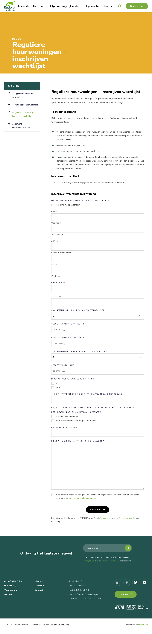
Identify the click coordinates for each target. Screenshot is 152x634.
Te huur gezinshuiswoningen (25, 104)
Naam (54, 211)
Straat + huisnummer (61, 252)
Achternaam (57, 234)
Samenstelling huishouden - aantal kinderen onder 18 (81, 351)
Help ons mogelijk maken (64, 6)
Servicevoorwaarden (127, 518)
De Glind (38, 6)
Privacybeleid (105, 518)
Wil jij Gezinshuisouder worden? (23, 95)
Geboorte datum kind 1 (63, 365)
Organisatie (92, 6)
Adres (54, 241)
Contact (109, 6)
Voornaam (56, 222)
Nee (58, 387)
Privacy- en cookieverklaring (55, 624)
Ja (56, 383)
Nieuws (39, 581)
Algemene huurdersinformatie (21, 125)
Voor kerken (10, 590)
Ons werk (23, 6)
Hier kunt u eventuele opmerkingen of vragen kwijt (79, 441)
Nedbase (143, 624)
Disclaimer (35, 624)
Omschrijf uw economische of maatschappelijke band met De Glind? (87, 394)
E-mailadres (58, 283)
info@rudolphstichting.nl (86, 594)
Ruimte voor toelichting (64, 427)
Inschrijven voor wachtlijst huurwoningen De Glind (80, 201)
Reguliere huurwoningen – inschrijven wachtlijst (24, 114)
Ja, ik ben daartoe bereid (67, 416)
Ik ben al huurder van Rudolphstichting (73, 379)
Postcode (56, 276)
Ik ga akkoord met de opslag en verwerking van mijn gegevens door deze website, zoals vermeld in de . (97, 496)
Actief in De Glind (13, 581)
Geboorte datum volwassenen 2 (68, 338)
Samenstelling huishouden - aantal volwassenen (78, 310)
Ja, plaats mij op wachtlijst (68, 204)
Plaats (54, 264)
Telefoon (56, 296)
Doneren (134, 6)
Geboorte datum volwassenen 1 (68, 324)
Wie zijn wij (10, 585)
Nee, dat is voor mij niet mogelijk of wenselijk (77, 420)
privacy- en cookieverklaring (82, 498)
